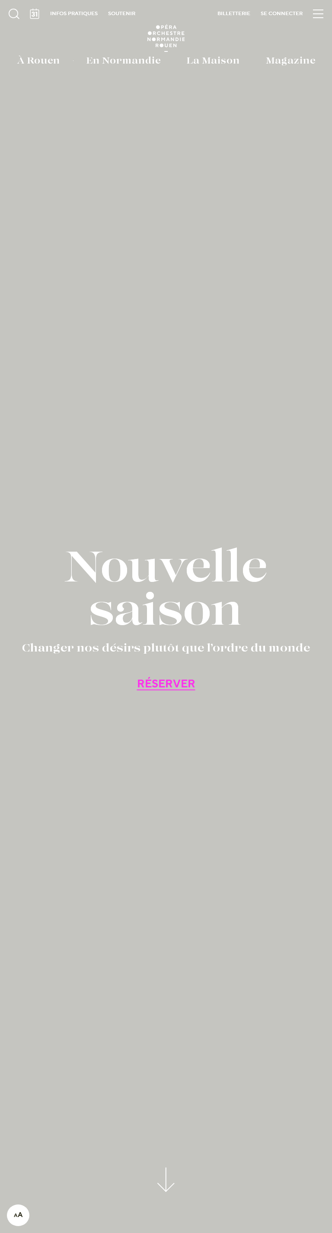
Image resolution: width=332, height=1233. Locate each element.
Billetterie (233, 13)
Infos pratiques (74, 13)
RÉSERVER (166, 684)
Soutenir (121, 13)
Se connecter (282, 13)
